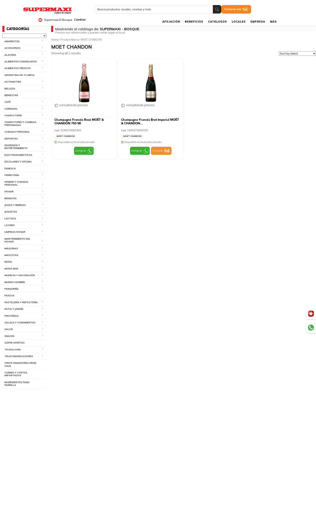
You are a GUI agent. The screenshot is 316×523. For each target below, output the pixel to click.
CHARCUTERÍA (13, 115)
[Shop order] (297, 53)
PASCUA (9, 295)
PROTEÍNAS (11, 315)
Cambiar (80, 19)
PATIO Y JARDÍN (13, 308)
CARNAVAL (11, 108)
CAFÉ (7, 101)
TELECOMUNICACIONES (18, 356)
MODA (8, 261)
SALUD (8, 329)
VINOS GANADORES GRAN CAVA (20, 364)
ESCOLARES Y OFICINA (18, 161)
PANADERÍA (11, 288)
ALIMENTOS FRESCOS (17, 68)
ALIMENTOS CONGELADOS (20, 61)
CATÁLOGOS (217, 21)
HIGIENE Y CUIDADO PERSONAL (16, 183)
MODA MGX (11, 268)
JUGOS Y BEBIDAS (15, 204)
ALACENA (10, 54)
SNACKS (9, 335)
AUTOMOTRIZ (12, 81)
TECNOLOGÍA (12, 349)
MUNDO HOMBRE (14, 282)
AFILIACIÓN (171, 21)
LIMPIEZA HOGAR (14, 231)
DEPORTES (11, 138)
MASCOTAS (11, 255)
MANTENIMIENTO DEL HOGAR (17, 240)
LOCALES (239, 21)
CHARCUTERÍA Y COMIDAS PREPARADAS (20, 123)
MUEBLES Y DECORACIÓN (19, 275)
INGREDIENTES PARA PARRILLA (16, 384)
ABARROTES (12, 41)
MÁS (273, 21)
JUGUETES (10, 211)
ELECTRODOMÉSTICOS (18, 154)
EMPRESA (258, 21)
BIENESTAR (11, 95)
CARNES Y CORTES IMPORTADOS (15, 374)
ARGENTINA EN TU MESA (19, 75)
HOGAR (9, 191)
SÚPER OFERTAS (14, 342)
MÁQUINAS (11, 248)
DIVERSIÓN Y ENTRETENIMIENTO (16, 147)
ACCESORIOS (12, 47)
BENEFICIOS (194, 21)
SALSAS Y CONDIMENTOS (19, 322)
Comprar (80, 150)
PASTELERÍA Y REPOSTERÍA (21, 302)
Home (55, 39)
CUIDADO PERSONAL (17, 131)
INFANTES (10, 198)
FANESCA (10, 168)
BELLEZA (9, 88)
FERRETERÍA (11, 175)
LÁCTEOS (10, 218)
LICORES (9, 225)
